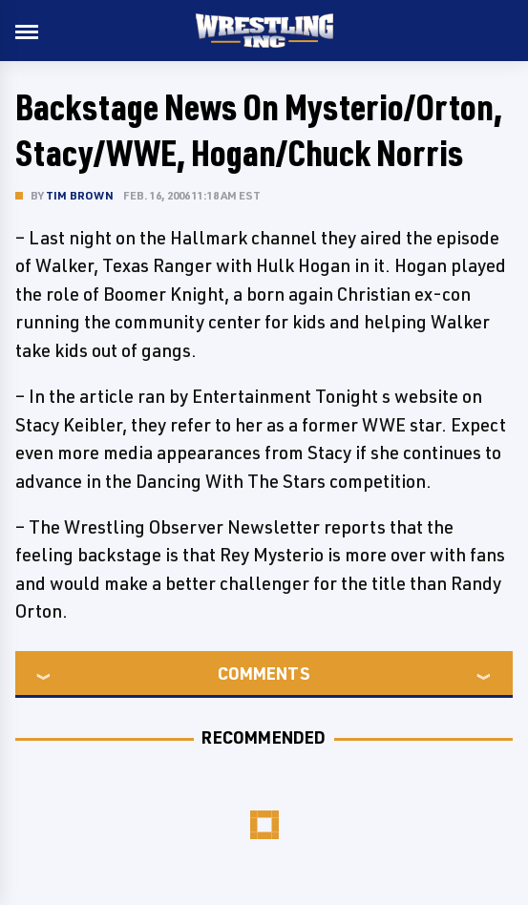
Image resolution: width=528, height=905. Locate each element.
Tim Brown (80, 195)
